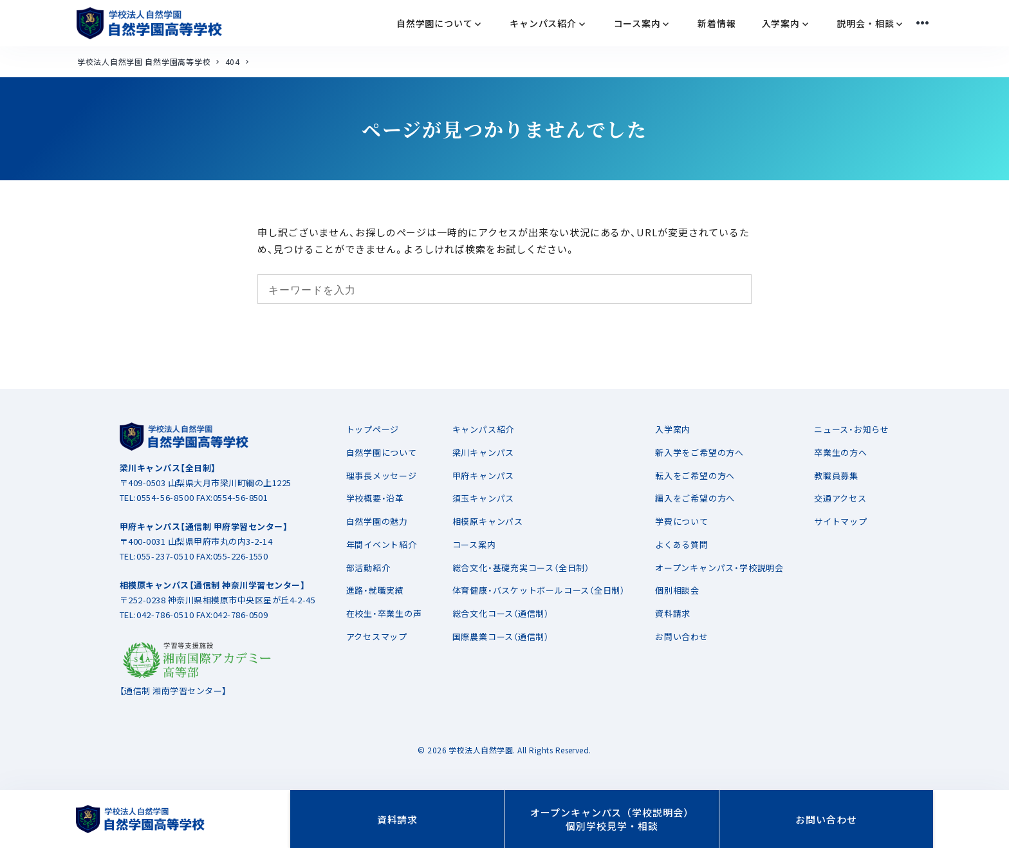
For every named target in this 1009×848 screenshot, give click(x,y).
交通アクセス (840, 498)
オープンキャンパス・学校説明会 (719, 567)
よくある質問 (681, 544)
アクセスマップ (376, 636)
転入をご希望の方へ (695, 475)
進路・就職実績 (375, 590)
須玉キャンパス (483, 498)
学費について (681, 521)
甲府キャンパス (483, 475)
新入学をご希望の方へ (699, 452)
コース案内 (474, 544)
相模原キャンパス (487, 521)
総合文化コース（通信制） (500, 613)
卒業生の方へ (840, 452)
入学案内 (672, 429)
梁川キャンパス (483, 452)
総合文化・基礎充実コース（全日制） (520, 567)
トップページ (373, 429)
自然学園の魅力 (377, 521)
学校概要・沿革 (375, 498)
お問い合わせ (681, 636)
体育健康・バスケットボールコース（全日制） (538, 590)
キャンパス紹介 (483, 429)
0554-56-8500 (165, 497)
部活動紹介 (368, 567)
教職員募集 (836, 475)
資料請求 (672, 613)
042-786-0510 (165, 614)
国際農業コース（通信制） (500, 636)
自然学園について (381, 452)
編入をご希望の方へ (695, 498)
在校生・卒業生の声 (384, 613)
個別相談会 (677, 590)
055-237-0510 (165, 556)
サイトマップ (840, 521)
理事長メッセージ (381, 475)
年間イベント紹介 (381, 544)
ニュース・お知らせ (851, 429)
